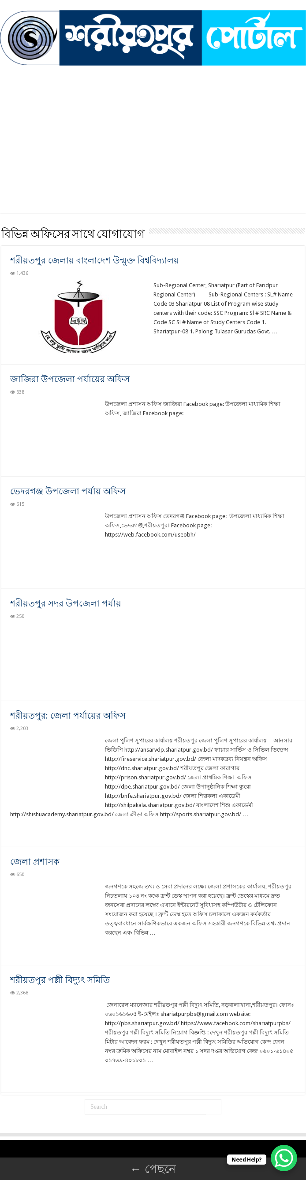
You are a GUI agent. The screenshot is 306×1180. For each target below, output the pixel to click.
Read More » (173, 347)
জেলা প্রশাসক (35, 861)
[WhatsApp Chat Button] (284, 1158)
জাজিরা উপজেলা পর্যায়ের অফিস (70, 379)
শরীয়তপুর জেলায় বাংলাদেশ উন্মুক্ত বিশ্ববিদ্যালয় (94, 260)
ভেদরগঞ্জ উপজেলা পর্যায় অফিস (68, 491)
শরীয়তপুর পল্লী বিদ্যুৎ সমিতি (60, 980)
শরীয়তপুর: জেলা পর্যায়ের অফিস (68, 715)
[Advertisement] (153, 151)
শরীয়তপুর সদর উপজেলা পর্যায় (65, 603)
